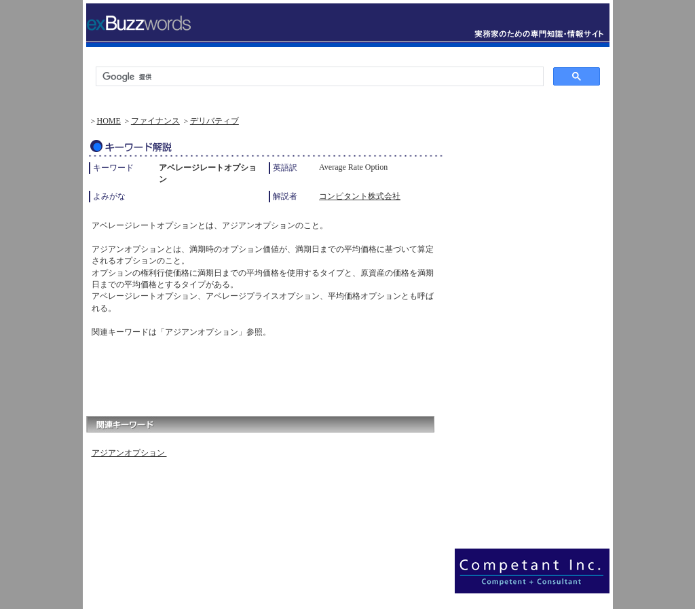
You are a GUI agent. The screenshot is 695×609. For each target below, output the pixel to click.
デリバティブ (214, 121)
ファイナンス (155, 121)
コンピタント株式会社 (359, 196)
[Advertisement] (245, 373)
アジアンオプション (129, 453)
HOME (109, 121)
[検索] (318, 77)
